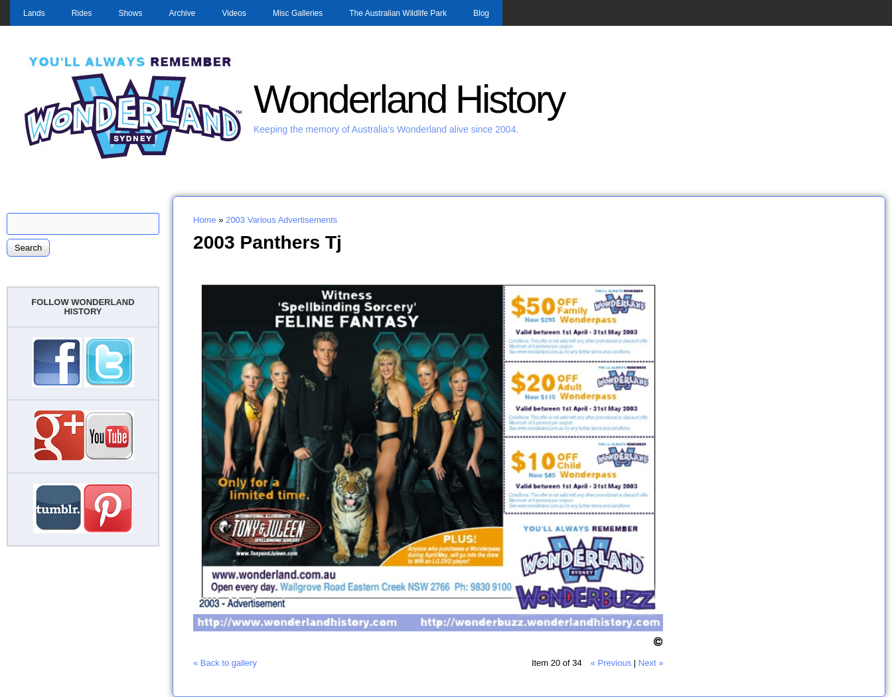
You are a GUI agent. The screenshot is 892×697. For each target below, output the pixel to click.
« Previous (611, 663)
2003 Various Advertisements (281, 220)
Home (204, 220)
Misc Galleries (298, 13)
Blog (481, 13)
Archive (182, 13)
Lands (34, 13)
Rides (82, 13)
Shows (130, 13)
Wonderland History (409, 99)
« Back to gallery (225, 663)
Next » (651, 663)
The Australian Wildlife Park (398, 13)
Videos (234, 13)
